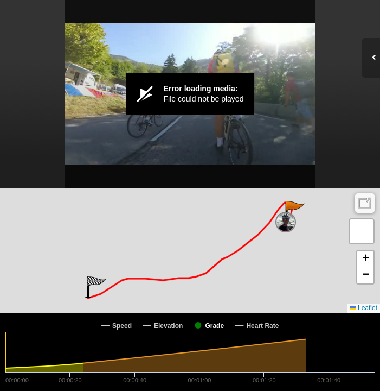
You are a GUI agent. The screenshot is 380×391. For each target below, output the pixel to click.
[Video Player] (190, 94)
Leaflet (363, 308)
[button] (294, 212)
